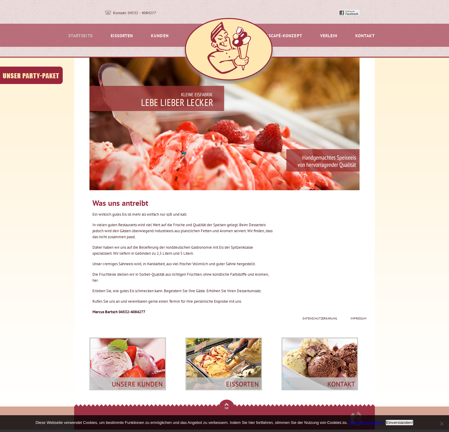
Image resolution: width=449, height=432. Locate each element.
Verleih (328, 36)
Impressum (358, 318)
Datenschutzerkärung (320, 318)
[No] (441, 424)
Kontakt (365, 36)
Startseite (80, 36)
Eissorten (122, 36)
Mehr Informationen (366, 422)
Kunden (159, 36)
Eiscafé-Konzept (283, 36)
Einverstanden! (399, 422)
